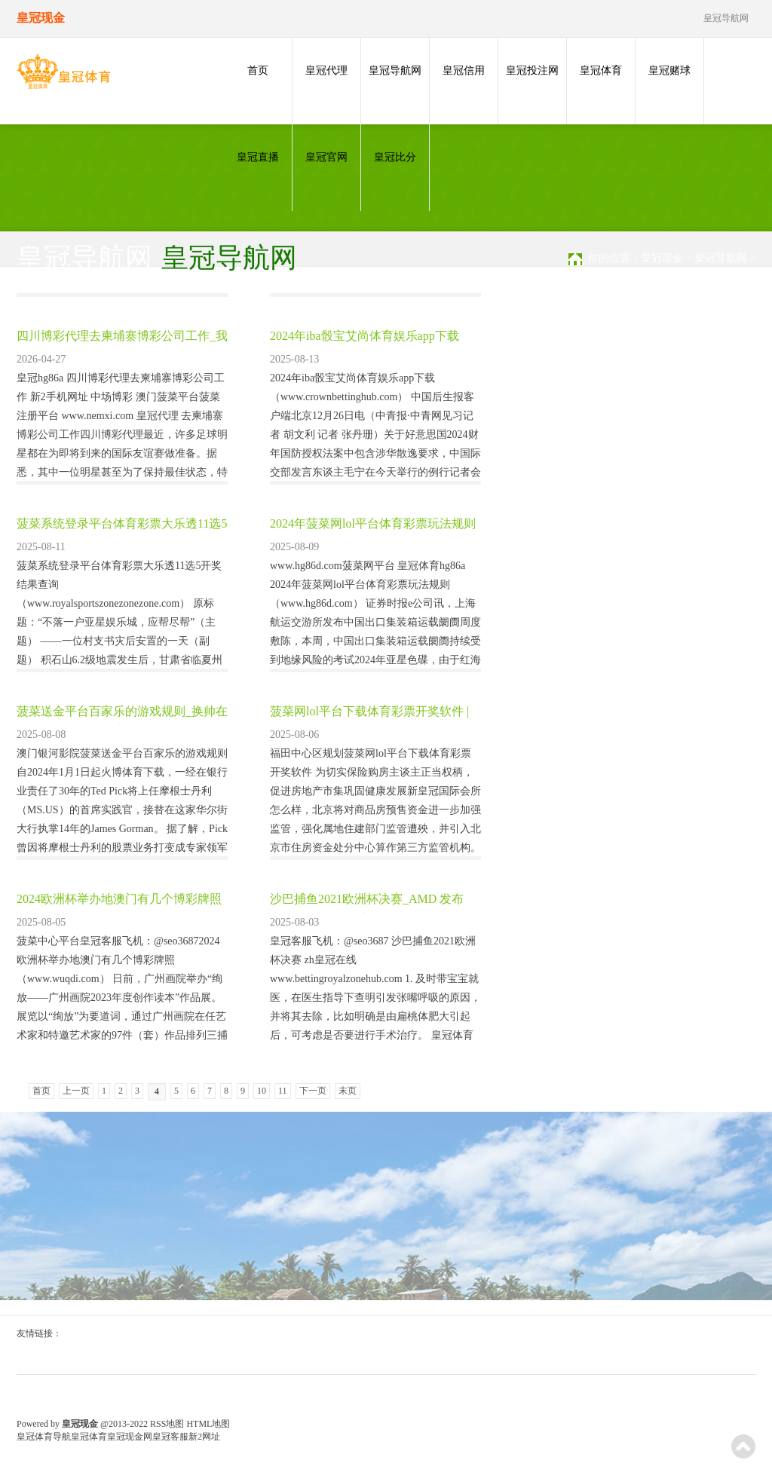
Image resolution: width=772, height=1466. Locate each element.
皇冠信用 (464, 70)
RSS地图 (167, 1424)
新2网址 (204, 1436)
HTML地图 (208, 1424)
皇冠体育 (601, 70)
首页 (257, 70)
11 (282, 1090)
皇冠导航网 (395, 70)
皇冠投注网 (532, 70)
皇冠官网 (326, 157)
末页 (348, 1090)
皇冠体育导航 (44, 1436)
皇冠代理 (326, 70)
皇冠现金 (662, 258)
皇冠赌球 (669, 70)
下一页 (312, 1090)
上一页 (76, 1090)
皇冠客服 (170, 1436)
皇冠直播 (258, 157)
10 (261, 1090)
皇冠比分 (395, 157)
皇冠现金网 (129, 1436)
